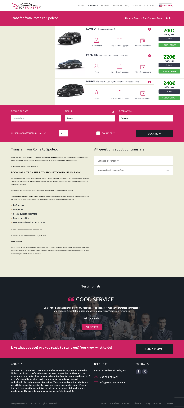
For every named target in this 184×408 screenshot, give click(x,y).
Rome (137, 18)
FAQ (127, 5)
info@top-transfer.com (112, 382)
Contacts (149, 5)
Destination (125, 111)
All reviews (92, 323)
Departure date (19, 111)
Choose (169, 39)
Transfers (92, 5)
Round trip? (108, 133)
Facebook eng (138, 371)
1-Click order (169, 45)
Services (136, 5)
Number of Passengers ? (28, 133)
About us (117, 5)
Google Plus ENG (145, 371)
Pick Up (68, 111)
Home (81, 5)
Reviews (105, 5)
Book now (154, 133)
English (165, 5)
